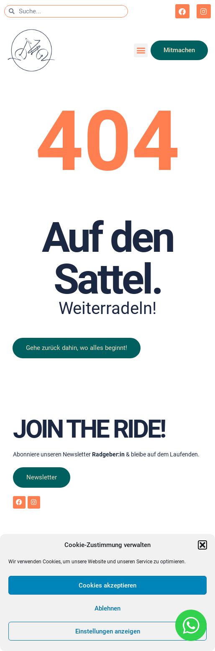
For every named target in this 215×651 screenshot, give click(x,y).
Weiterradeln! (107, 308)
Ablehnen (107, 608)
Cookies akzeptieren (107, 585)
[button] (202, 545)
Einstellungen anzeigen (107, 631)
